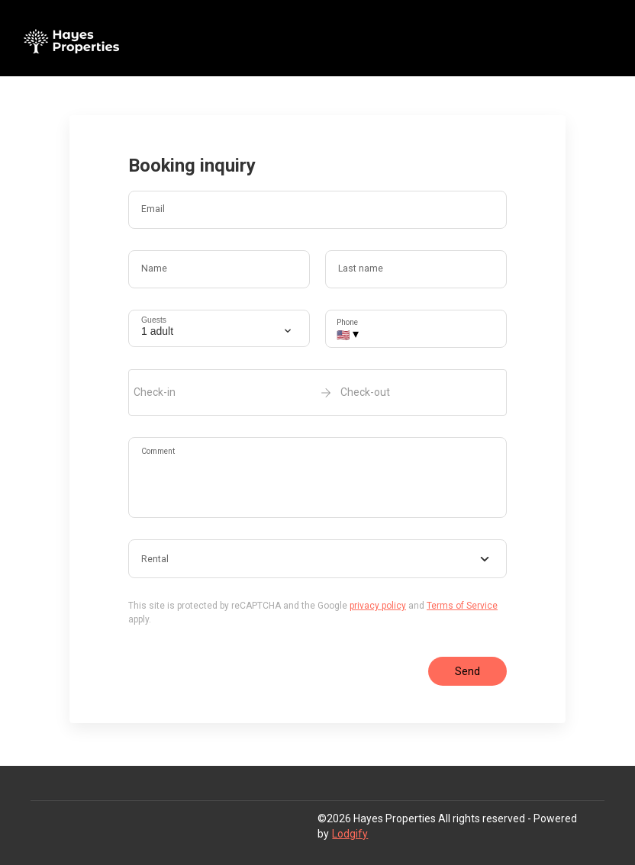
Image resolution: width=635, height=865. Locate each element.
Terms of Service (462, 605)
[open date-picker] (317, 392)
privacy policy (378, 605)
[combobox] (317, 559)
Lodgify (350, 834)
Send (467, 671)
